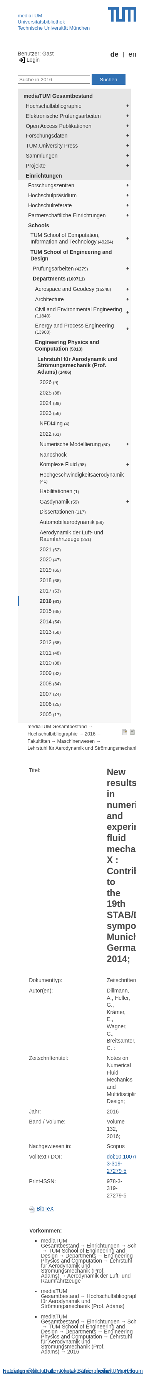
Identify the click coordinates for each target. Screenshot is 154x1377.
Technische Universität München (54, 28)
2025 (50, 393)
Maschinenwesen (76, 741)
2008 (50, 683)
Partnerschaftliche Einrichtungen (67, 215)
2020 (50, 559)
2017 (50, 591)
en (132, 54)
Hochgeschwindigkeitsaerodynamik (82, 478)
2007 (50, 694)
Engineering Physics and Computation (67, 345)
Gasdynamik (59, 502)
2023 (50, 413)
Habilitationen (59, 491)
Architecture (49, 299)
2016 (50, 601)
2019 (50, 570)
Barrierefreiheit (95, 1371)
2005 (50, 714)
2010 (50, 663)
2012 (50, 642)
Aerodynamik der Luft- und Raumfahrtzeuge (71, 535)
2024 (50, 403)
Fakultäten (38, 741)
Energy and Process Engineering (74, 328)
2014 (50, 621)
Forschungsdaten (46, 136)
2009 (50, 673)
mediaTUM (30, 15)
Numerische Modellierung (75, 444)
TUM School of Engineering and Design (71, 255)
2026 (49, 382)
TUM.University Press (52, 146)
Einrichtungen (44, 176)
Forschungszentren (51, 185)
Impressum (129, 1371)
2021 (50, 549)
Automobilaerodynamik (72, 522)
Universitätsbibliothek (41, 22)
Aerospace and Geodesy (73, 289)
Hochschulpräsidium (52, 195)
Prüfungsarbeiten (60, 268)
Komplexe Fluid (63, 464)
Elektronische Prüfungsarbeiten (63, 116)
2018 (50, 580)
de (114, 54)
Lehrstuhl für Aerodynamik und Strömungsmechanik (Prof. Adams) (77, 365)
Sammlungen (42, 156)
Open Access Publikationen (58, 126)
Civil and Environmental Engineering (78, 312)
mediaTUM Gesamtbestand (58, 96)
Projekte (35, 166)
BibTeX (41, 1209)
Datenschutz (59, 1371)
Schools (38, 225)
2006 (50, 704)
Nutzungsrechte (21, 1371)
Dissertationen (63, 512)
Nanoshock (53, 455)
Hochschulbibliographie (54, 106)
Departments (59, 278)
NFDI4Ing (54, 423)
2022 (50, 434)
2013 (50, 632)
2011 (50, 653)
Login (29, 60)
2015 (50, 611)
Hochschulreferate (50, 205)
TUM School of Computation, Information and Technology (71, 238)
